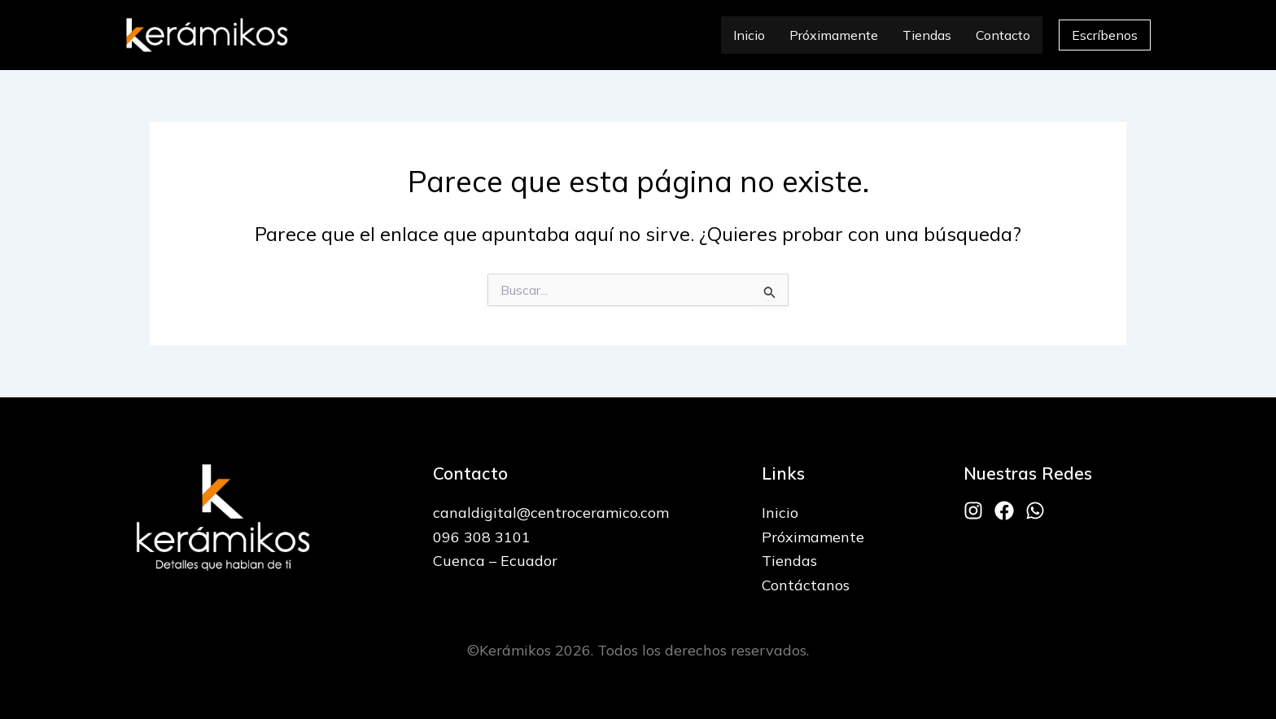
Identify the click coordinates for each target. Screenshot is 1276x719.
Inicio (749, 35)
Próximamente (833, 35)
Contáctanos (806, 585)
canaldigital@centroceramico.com (551, 512)
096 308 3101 (482, 537)
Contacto (1003, 35)
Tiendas (926, 35)
